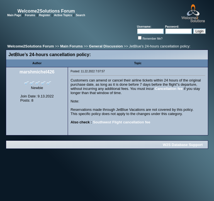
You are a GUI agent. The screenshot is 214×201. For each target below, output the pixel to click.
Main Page (14, 15)
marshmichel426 (37, 72)
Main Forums (71, 46)
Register (44, 15)
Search (80, 15)
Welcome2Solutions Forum (30, 46)
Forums (30, 15)
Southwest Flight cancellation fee (121, 122)
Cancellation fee (169, 89)
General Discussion (106, 46)
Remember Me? (152, 38)
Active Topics (63, 15)
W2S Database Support (183, 145)
